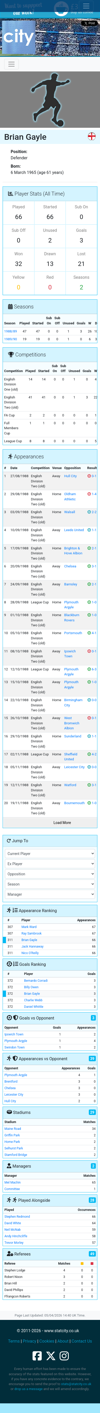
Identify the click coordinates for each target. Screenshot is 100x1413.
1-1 (92, 530)
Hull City (70, 476)
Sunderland (72, 736)
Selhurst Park (13, 1148)
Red (49, 277)
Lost (81, 253)
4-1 (92, 633)
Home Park (12, 1142)
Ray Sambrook (31, 933)
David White (12, 1223)
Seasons (81, 277)
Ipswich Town (13, 1034)
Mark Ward (28, 927)
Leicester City (74, 767)
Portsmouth (73, 633)
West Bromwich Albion (71, 723)
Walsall (69, 512)
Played (18, 206)
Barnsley (70, 584)
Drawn (50, 253)
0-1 (92, 476)
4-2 (92, 754)
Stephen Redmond (17, 1216)
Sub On (81, 206)
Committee (12, 1189)
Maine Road (12, 1129)
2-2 (92, 512)
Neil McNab (12, 1230)
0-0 (92, 700)
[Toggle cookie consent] (86, 6)
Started (50, 206)
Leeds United (74, 530)
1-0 (92, 602)
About (62, 1341)
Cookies (46, 1341)
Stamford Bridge (15, 1155)
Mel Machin (12, 1182)
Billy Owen (31, 987)
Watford (70, 785)
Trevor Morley (13, 1243)
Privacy (29, 1341)
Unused (50, 230)
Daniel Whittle (33, 1007)
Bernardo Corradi (36, 981)
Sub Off (19, 230)
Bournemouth (74, 803)
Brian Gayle (29, 940)
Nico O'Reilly (30, 953)
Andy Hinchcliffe (15, 1236)
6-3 (92, 669)
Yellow (18, 277)
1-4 (92, 494)
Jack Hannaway (32, 946)
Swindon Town (14, 1047)
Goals (81, 230)
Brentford (10, 1081)
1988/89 (10, 331)
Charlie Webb (33, 1000)
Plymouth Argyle (15, 1041)
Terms (14, 1341)
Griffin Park (12, 1135)
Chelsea (70, 566)
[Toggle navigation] (11, 64)
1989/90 (10, 339)
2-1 (92, 548)
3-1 (92, 566)
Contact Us (82, 1341)
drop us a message (28, 1389)
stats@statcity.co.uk (76, 1384)
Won (18, 253)
